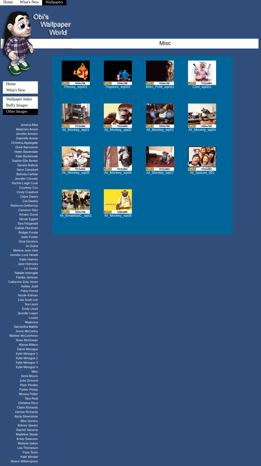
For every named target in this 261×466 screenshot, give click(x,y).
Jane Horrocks (28, 264)
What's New (15, 90)
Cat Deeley (30, 201)
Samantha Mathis (26, 326)
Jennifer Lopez (28, 313)
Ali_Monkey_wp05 (75, 173)
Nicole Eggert (28, 219)
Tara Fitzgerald (27, 223)
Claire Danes (29, 196)
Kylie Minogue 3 (27, 362)
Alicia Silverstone (26, 416)
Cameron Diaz (28, 210)
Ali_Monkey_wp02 (117, 130)
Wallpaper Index (19, 99)
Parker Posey (28, 389)
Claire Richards (27, 407)
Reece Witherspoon (24, 461)
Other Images (17, 111)
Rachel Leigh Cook (25, 183)
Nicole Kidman (28, 295)
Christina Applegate (24, 142)
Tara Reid (31, 398)
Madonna (31, 322)
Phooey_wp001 (76, 87)
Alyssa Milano (28, 344)
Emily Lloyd (30, 308)
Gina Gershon (28, 241)
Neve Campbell (27, 169)
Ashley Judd (29, 286)
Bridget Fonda (28, 232)
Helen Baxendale (26, 151)
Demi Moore (29, 376)
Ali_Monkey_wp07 (159, 173)
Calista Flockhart (26, 228)
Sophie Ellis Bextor (25, 160)
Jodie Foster (29, 237)
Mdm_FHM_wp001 (160, 87)
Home (11, 84)
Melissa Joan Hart (25, 250)
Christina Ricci (28, 403)
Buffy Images (17, 105)
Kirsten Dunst (28, 214)
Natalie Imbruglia (26, 272)
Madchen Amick (27, 129)
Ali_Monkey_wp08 (117, 216)
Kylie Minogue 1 (27, 353)
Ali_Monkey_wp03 (159, 130)
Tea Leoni (31, 304)
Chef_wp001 (202, 87)
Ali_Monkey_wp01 (75, 130)
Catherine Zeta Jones (23, 281)
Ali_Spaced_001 (202, 173)
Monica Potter (28, 394)
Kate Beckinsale (27, 156)
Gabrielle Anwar (27, 138)
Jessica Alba (29, 124)
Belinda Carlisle (27, 174)
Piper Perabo (29, 385)
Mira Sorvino (29, 421)
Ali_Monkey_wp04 (202, 130)
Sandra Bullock (27, 165)
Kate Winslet (29, 456)
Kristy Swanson (27, 438)
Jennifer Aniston (27, 133)
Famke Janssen (27, 277)
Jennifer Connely (26, 178)
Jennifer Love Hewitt (24, 255)
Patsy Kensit (29, 290)
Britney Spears (28, 425)
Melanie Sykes (28, 443)
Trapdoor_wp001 (117, 87)
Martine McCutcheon (24, 335)
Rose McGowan (27, 340)
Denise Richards (26, 412)
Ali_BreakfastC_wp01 (76, 216)
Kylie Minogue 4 (27, 367)
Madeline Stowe (27, 434)
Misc (34, 371)
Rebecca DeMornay (24, 205)
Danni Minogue (27, 349)
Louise (33, 317)
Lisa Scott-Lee (28, 299)
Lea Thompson (27, 447)
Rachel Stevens (27, 430)
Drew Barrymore (26, 147)
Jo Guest (32, 246)
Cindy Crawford (27, 192)
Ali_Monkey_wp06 (117, 173)
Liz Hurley (31, 268)
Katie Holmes (29, 259)
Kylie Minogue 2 (27, 358)
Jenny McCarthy (27, 331)
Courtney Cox (28, 187)
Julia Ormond (29, 380)
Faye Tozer (30, 452)
